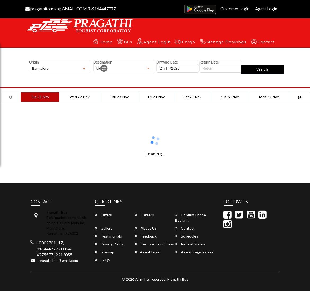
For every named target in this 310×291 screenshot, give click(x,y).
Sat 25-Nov (192, 97)
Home (106, 41)
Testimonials (108, 236)
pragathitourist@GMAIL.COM (56, 8)
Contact (266, 41)
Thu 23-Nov (119, 97)
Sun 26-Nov (230, 97)
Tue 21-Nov (40, 97)
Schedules (186, 236)
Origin (34, 62)
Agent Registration (194, 252)
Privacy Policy (109, 244)
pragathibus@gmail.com (58, 260)
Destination (103, 62)
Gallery (103, 228)
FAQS (102, 260)
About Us (146, 228)
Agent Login (266, 8)
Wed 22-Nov (79, 97)
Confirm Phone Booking (190, 217)
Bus (128, 41)
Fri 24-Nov (156, 97)
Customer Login (234, 8)
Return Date (209, 62)
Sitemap (104, 252)
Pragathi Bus (177, 279)
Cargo (188, 41)
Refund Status (190, 244)
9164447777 (102, 8)
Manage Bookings (226, 41)
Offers (103, 215)
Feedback (146, 236)
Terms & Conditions (154, 244)
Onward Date (167, 62)
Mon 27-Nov (269, 97)
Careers (144, 215)
